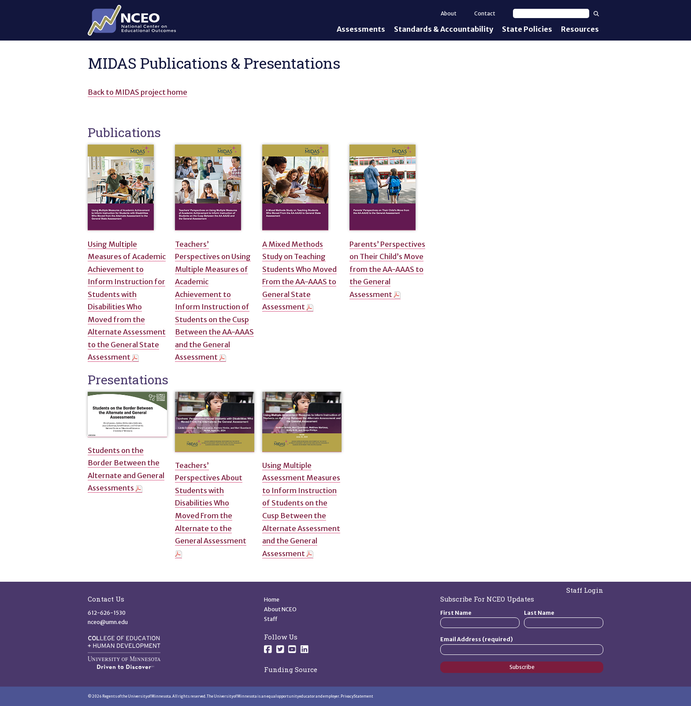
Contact (484, 13)
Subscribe (522, 667)
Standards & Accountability (443, 29)
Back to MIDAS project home (137, 92)
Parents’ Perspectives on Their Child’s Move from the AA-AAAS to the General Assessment (387, 269)
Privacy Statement (357, 696)
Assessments (361, 29)
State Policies (527, 29)
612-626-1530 (107, 612)
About (449, 13)
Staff (271, 619)
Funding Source (290, 669)
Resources (580, 29)
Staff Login (584, 590)
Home (271, 599)
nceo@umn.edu (108, 622)
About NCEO (280, 609)
